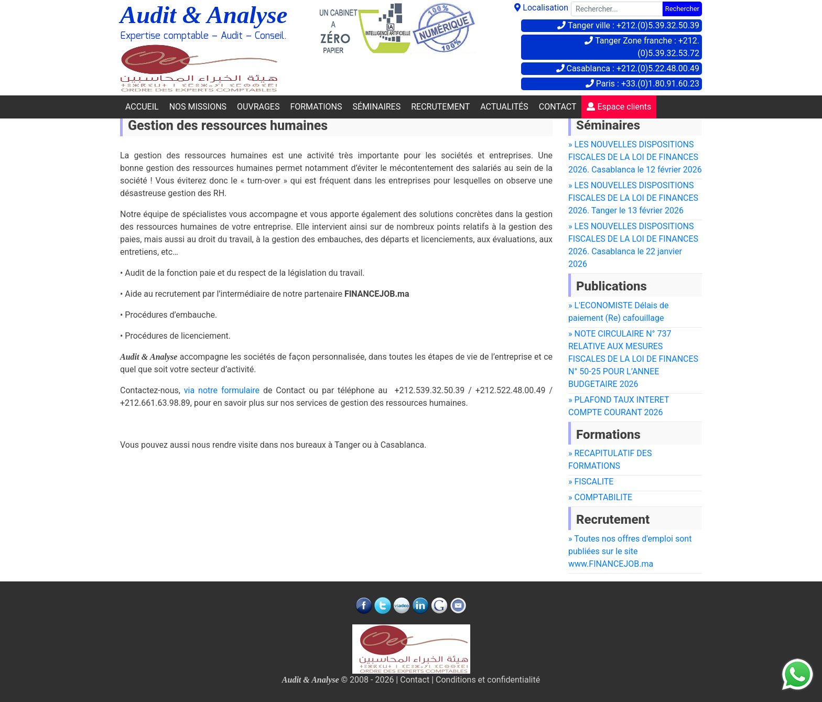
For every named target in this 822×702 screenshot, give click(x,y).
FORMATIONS (316, 107)
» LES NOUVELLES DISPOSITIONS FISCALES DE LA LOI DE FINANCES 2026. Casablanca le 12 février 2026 (635, 157)
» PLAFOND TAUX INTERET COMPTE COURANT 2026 (618, 406)
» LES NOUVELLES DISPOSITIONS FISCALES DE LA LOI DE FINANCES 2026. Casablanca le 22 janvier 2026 (633, 245)
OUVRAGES (258, 107)
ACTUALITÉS (504, 107)
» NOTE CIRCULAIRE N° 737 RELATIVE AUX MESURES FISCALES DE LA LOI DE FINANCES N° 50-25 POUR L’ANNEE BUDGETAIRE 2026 (633, 359)
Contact (414, 680)
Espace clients (619, 107)
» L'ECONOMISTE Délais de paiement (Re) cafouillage (618, 311)
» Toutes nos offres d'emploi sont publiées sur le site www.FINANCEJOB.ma (629, 551)
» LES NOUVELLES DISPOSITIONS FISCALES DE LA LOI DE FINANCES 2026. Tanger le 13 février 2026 (633, 197)
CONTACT (558, 107)
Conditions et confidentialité (488, 680)
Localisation (541, 8)
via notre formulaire (221, 390)
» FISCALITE (590, 482)
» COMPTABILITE (600, 497)
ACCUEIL (142, 107)
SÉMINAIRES (376, 107)
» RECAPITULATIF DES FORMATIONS (610, 459)
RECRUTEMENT (440, 107)
